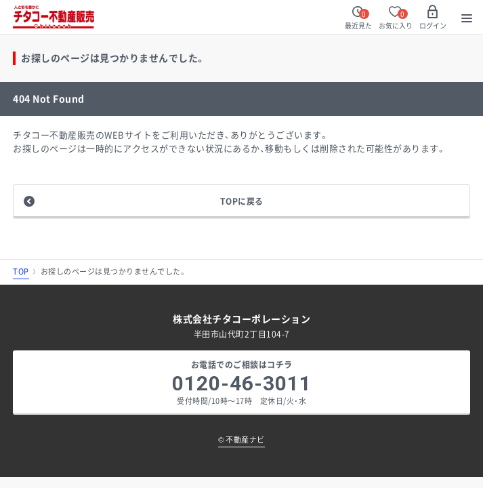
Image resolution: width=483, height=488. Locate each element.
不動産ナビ (241, 439)
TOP (21, 271)
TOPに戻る (242, 201)
